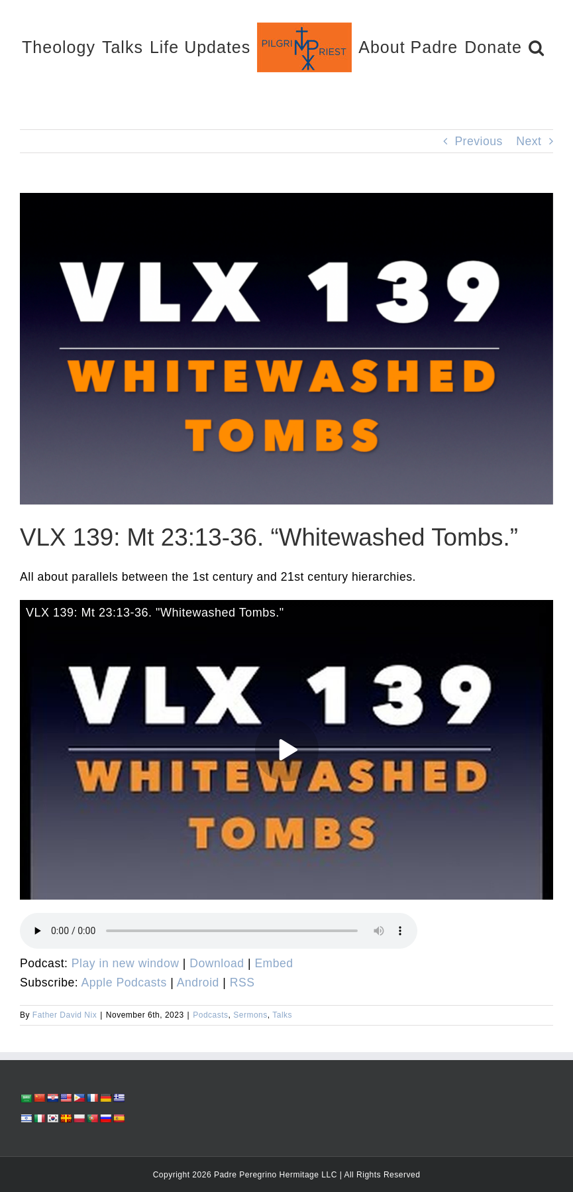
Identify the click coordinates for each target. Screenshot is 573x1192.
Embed (273, 963)
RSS (242, 982)
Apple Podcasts (124, 982)
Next (528, 141)
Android (198, 982)
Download (216, 963)
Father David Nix (64, 1015)
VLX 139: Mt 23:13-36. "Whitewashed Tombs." (155, 612)
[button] (537, 46)
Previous (478, 141)
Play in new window (126, 963)
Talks (282, 1015)
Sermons (250, 1015)
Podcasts (210, 1015)
